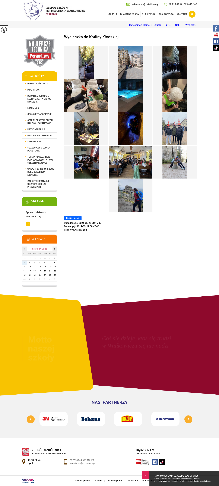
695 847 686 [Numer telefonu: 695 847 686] (88, 460)
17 (30, 271)
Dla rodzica (166, 14)
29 (55, 275)
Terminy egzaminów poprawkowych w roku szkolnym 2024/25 (40, 160)
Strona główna (83, 481)
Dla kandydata (129, 14)
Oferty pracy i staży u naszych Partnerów (40, 121)
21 (50, 271)
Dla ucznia (149, 14)
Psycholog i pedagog (39, 135)
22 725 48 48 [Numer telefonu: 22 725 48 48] (76, 460)
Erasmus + (33, 108)
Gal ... (176, 25)
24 (30, 275)
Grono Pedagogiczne (39, 114)
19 (40, 271)
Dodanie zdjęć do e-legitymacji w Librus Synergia (39, 99)
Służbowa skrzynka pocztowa (38, 149)
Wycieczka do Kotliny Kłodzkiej (91, 37)
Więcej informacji (28, 224)
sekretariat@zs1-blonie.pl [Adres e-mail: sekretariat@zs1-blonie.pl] (82, 463)
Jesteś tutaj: (135, 25)
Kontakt (182, 14)
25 (35, 275)
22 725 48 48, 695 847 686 (180, 4)
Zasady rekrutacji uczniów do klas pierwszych (38, 184)
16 (24, 271)
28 (50, 275)
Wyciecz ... (189, 25)
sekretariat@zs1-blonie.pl (142, 4)
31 (30, 279)
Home (146, 25)
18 (35, 271)
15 (55, 267)
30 (24, 279)
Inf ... (166, 25)
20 (45, 271)
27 (45, 275)
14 (50, 267)
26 (40, 275)
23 (24, 275)
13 (45, 267)
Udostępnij (72, 218)
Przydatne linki (36, 129)
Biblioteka (33, 90)
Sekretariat (34, 141)
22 (55, 271)
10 (30, 267)
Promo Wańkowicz (37, 83)
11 (35, 267)
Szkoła (112, 14)
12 (40, 267)
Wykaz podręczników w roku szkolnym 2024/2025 (40, 172)
